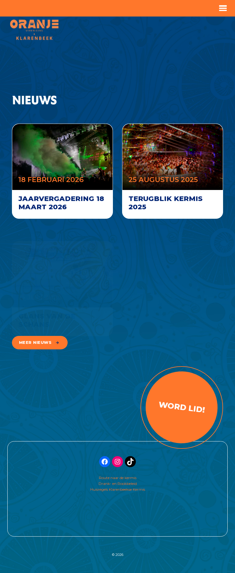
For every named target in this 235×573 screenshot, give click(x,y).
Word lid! (181, 407)
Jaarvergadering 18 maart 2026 (61, 202)
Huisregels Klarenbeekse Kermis (117, 489)
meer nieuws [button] (35, 342)
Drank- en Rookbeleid (118, 483)
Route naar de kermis (117, 477)
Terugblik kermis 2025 (166, 202)
